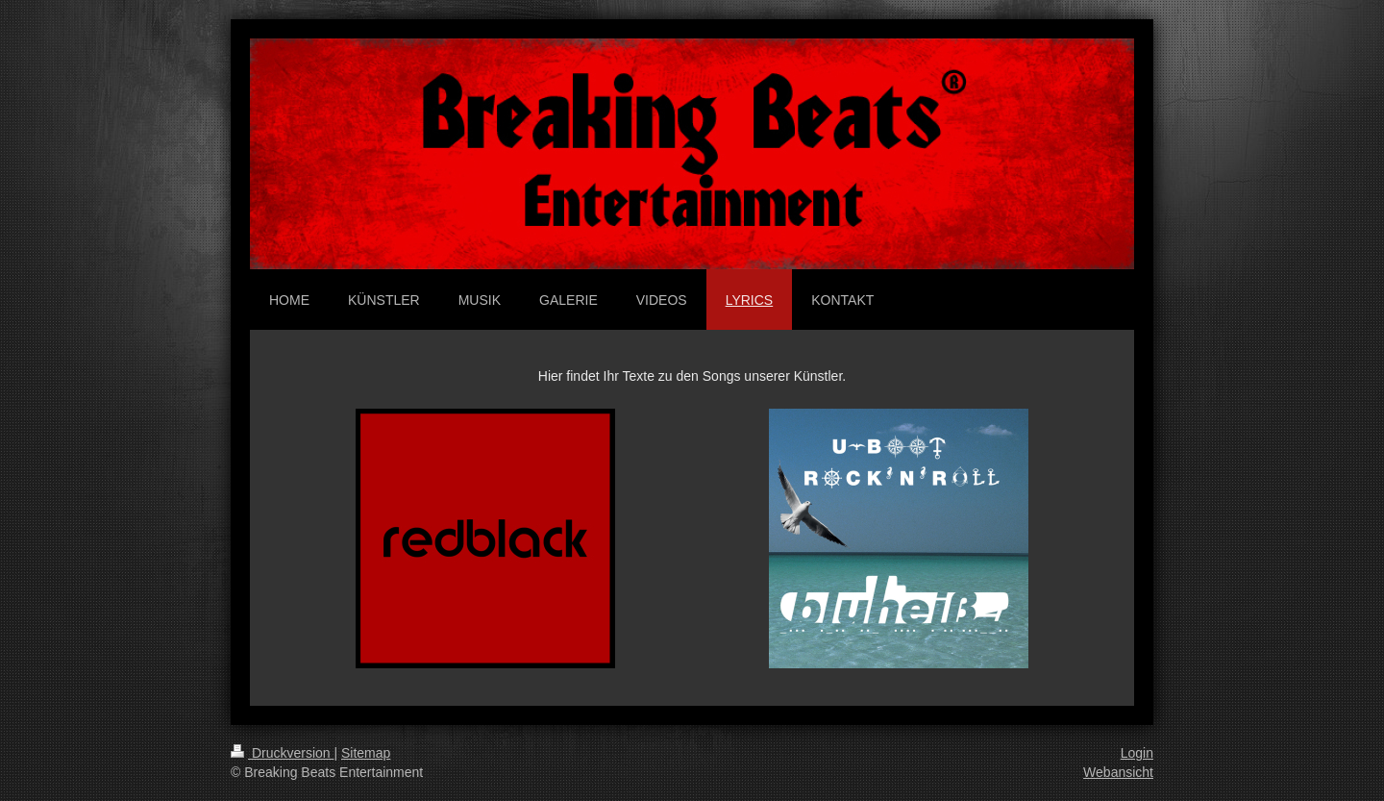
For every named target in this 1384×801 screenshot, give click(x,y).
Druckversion (282, 753)
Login (1137, 753)
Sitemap (365, 753)
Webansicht (1118, 772)
